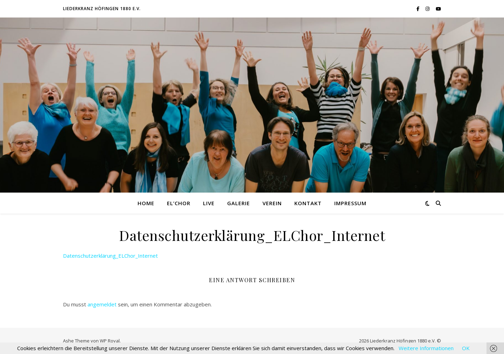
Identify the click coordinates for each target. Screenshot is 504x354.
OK (466, 348)
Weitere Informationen (426, 348)
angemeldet (102, 304)
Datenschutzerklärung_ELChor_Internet (110, 255)
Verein (272, 203)
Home (146, 203)
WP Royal (110, 341)
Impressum (350, 203)
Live (209, 203)
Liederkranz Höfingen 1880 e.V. (102, 9)
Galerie (238, 203)
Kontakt (308, 203)
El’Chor (178, 203)
